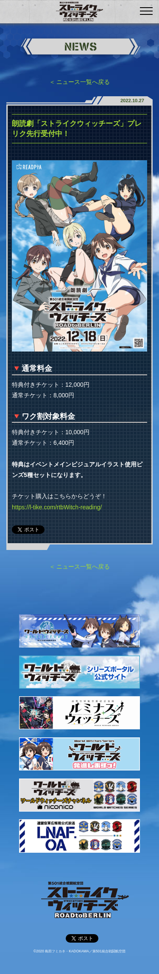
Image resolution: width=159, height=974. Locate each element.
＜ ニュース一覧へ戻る (79, 81)
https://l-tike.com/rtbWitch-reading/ (57, 507)
